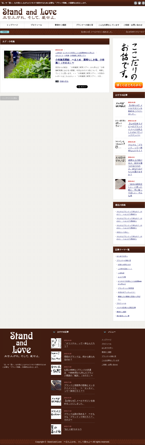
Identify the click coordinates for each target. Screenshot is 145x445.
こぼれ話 (58, 53)
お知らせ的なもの (124, 264)
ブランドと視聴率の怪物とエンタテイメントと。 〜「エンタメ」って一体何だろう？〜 (79, 388)
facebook (143, 3)
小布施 (66, 55)
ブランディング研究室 (126, 288)
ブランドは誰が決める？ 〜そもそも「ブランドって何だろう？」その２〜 (79, 417)
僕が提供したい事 (123, 316)
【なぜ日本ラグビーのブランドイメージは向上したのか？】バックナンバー (135, 129)
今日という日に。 (123, 232)
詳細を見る (64, 81)
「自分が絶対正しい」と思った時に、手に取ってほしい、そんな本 (135, 190)
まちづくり (59, 55)
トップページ (12, 25)
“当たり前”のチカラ (73, 429)
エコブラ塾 (122, 277)
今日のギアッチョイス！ (127, 292)
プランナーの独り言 (84, 25)
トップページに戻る (9, 98)
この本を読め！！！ (125, 269)
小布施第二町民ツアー (78, 55)
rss (135, 3)
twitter (139, 3)
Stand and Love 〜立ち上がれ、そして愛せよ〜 (69, 442)
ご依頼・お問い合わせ (132, 25)
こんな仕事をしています (108, 25)
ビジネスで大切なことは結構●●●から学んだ (78, 53)
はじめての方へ (122, 256)
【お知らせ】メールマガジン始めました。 (99, 32)
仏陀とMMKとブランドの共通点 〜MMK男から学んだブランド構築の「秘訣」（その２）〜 (78, 373)
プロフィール (36, 25)
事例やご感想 (60, 25)
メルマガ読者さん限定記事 (126, 307)
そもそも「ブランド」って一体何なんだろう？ (135, 148)
